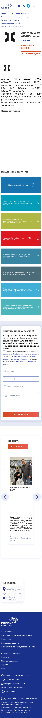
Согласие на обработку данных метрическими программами (15, 711)
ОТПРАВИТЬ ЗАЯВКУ (27, 47)
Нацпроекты (6, 639)
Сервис (4, 665)
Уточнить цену (31, 54)
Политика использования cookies (16, 707)
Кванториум (6, 632)
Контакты (5, 668)
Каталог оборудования (11, 653)
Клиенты (5, 657)
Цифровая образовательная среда (16, 635)
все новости (18, 446)
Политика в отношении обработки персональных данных (17, 703)
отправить (21, 414)
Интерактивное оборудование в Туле (18, 647)
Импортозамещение (10, 643)
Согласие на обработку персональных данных (20, 354)
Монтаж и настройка (10, 661)
